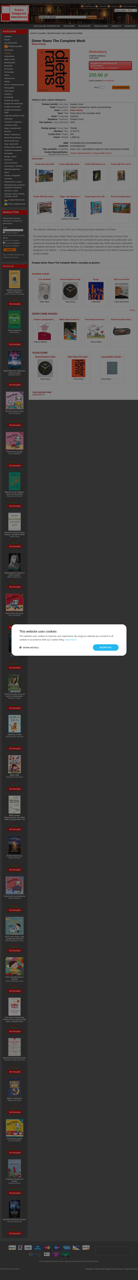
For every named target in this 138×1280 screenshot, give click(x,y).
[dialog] (69, 640)
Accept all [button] (106, 647)
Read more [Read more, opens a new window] (70, 639)
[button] (29, 647)
